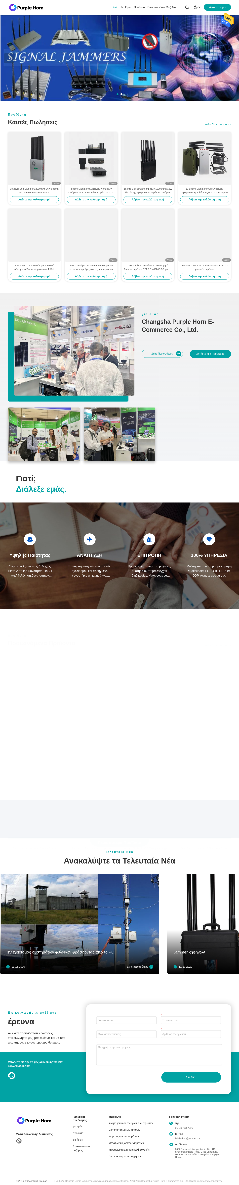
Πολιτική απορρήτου (26, 1181)
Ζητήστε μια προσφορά (210, 353)
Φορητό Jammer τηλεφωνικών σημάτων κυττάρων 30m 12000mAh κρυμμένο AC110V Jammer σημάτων (91, 190)
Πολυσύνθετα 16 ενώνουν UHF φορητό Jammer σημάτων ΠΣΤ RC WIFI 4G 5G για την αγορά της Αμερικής (148, 267)
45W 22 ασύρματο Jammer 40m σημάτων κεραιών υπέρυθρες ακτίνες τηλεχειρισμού (91, 267)
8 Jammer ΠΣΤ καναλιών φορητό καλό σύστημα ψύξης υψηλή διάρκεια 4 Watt (34, 267)
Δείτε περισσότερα (218, 124)
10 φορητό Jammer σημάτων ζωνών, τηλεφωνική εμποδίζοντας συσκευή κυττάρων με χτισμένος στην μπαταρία (205, 190)
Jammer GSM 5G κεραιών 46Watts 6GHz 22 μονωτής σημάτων (205, 267)
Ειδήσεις (78, 1139)
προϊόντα (139, 7)
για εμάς (126, 7)
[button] (118, 94)
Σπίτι (115, 7)
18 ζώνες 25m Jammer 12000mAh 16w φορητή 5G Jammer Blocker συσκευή (34, 190)
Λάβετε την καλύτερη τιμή (34, 199)
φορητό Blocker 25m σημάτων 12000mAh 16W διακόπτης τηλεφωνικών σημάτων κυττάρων (148, 190)
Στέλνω (191, 1077)
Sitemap (43, 1181)
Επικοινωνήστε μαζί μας (162, 7)
